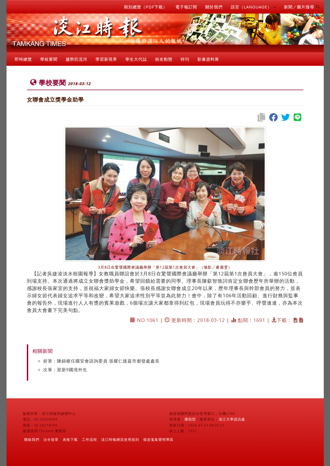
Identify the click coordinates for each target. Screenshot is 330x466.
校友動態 (163, 59)
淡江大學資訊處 (232, 419)
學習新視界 (106, 59)
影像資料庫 (208, 59)
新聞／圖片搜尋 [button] (302, 6)
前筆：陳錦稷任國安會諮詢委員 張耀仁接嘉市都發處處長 (101, 361)
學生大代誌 (136, 59)
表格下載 (70, 439)
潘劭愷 (190, 419)
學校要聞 (48, 59)
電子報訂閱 (186, 6)
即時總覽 (23, 59)
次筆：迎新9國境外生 (65, 370)
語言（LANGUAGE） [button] (253, 6)
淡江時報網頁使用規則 (120, 439)
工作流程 (89, 439)
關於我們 (214, 6)
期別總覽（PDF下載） (145, 6)
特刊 (185, 59)
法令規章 (51, 439)
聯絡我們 (31, 439)
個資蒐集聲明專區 (158, 439)
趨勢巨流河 (76, 59)
